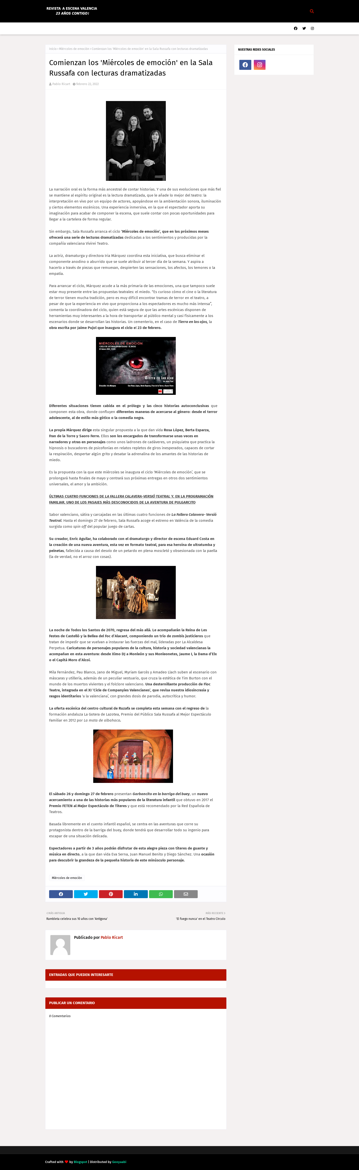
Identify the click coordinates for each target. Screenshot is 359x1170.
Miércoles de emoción (74, 49)
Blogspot (80, 1162)
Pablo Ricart (61, 84)
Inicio (53, 49)
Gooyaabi (119, 1162)
